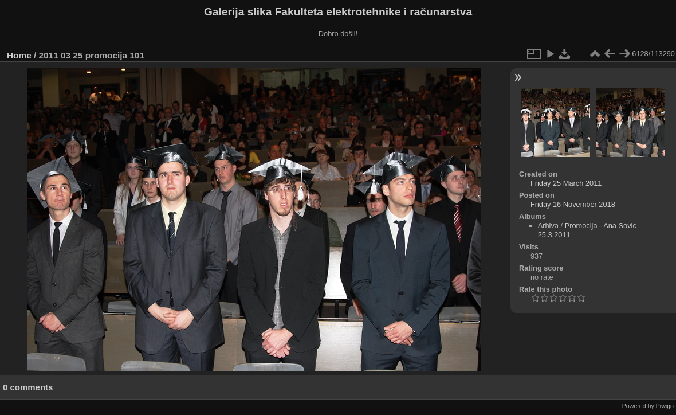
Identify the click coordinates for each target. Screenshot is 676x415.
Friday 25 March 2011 (566, 183)
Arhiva (548, 225)
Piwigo (665, 405)
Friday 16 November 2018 (572, 204)
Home (19, 55)
